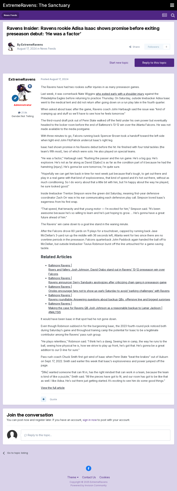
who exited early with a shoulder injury (120, 93)
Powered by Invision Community (89, 485)
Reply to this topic (154, 62)
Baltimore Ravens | (60, 265)
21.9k (22, 112)
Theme (73, 477)
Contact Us (89, 477)
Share (134, 46)
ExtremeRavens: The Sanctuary (36, 5)
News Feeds (48, 48)
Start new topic (119, 62)
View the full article (53, 387)
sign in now (90, 419)
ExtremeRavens (32, 44)
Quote (53, 399)
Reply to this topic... (38, 435)
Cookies (104, 477)
